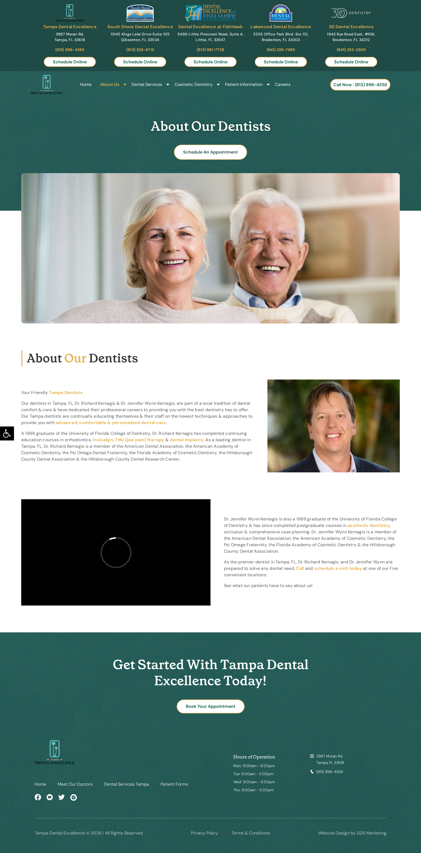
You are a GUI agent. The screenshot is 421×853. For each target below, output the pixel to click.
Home (86, 84)
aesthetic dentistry (368, 525)
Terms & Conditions (250, 833)
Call (300, 568)
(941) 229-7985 (281, 49)
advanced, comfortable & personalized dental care (111, 422)
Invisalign (103, 440)
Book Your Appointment (210, 706)
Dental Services (147, 84)
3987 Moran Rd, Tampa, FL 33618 (330, 759)
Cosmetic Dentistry (194, 84)
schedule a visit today (338, 568)
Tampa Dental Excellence (69, 27)
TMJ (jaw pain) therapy (139, 440)
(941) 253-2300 (351, 49)
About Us (109, 84)
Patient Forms (174, 784)
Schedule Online (70, 62)
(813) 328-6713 (140, 49)
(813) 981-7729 (210, 49)
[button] (7, 433)
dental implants (187, 440)
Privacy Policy (204, 833)
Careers (283, 84)
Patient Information (244, 84)
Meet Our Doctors (75, 784)
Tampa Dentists (66, 392)
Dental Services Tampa (126, 784)
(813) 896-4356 (70, 49)
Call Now (360, 85)
